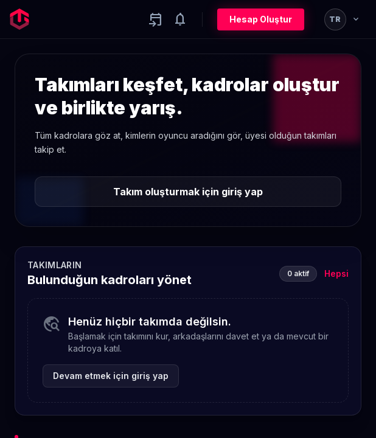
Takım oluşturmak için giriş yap (188, 192)
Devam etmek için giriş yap (111, 375)
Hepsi (336, 273)
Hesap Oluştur (260, 19)
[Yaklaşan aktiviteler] (155, 19)
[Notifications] (180, 19)
